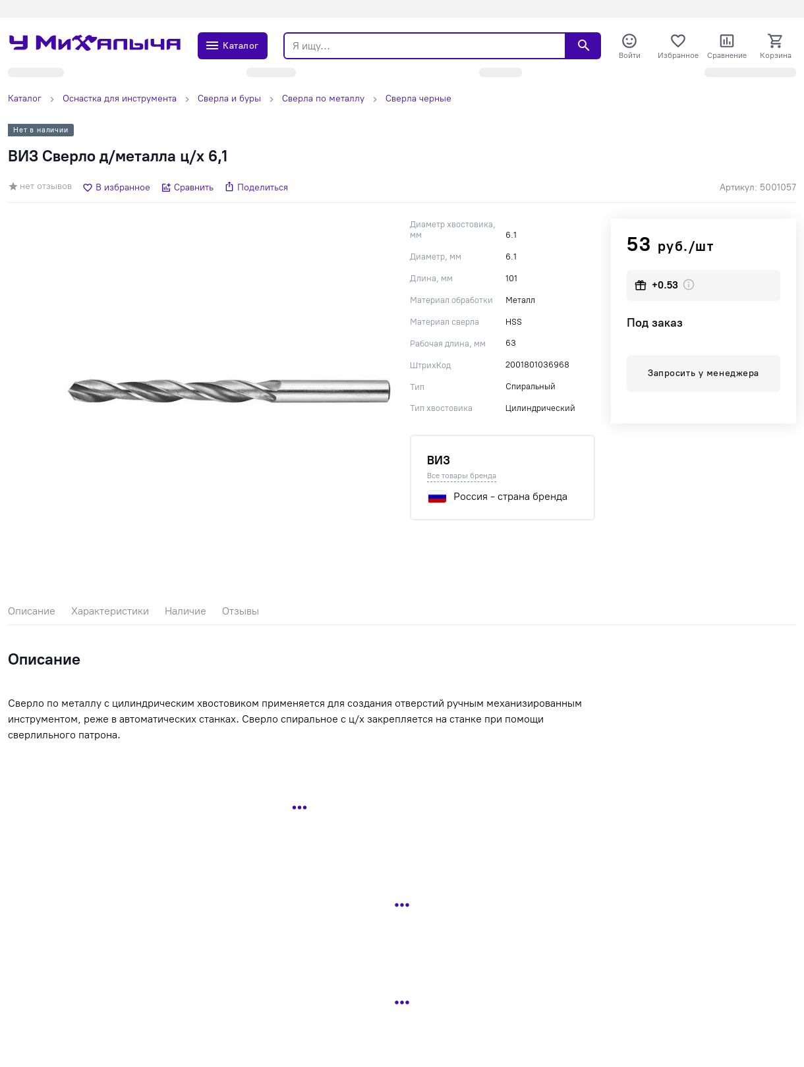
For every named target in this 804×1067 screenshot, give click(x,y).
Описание (31, 611)
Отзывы (240, 611)
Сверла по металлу (323, 98)
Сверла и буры (229, 98)
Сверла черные (418, 98)
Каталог (25, 98)
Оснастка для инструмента (120, 98)
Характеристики (110, 611)
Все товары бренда (461, 475)
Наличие (185, 611)
